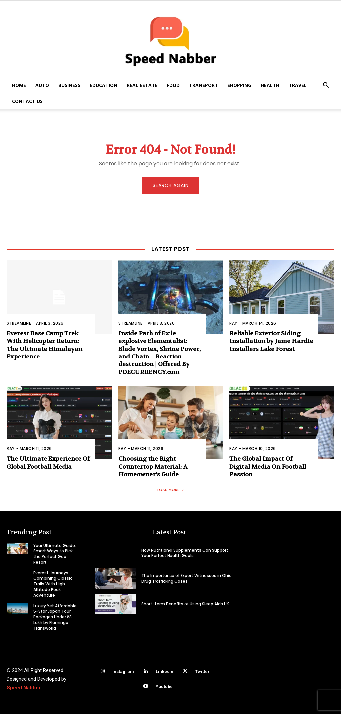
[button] (326, 86)
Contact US (27, 101)
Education (103, 85)
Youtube (164, 687)
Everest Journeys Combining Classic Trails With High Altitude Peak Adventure (52, 585)
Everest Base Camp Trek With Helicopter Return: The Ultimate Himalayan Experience (44, 346)
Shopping (239, 85)
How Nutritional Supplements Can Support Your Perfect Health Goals (184, 553)
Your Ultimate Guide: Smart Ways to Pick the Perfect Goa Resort (54, 554)
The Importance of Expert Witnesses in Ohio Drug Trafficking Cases (186, 579)
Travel (298, 85)
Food (173, 85)
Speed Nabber (24, 689)
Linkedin (164, 672)
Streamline (19, 324)
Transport (203, 85)
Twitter (202, 672)
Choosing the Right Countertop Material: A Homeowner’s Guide (152, 467)
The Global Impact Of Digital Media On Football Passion (267, 467)
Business (69, 85)
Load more (170, 490)
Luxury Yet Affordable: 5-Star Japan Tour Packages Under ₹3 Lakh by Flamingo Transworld (55, 618)
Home (19, 85)
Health (270, 85)
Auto (42, 85)
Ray (233, 324)
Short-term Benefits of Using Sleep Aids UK (185, 605)
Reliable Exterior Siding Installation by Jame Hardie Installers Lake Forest (271, 342)
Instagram (123, 672)
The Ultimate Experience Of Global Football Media (48, 463)
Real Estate (142, 85)
